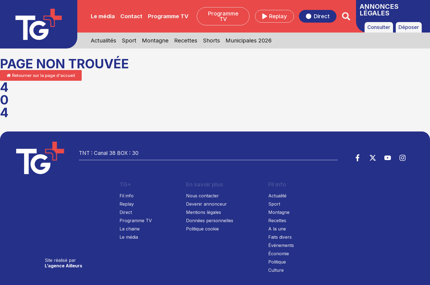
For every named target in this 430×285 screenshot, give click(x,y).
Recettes (185, 40)
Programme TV (168, 16)
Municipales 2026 (248, 40)
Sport (129, 40)
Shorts (211, 40)
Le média (103, 16)
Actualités (103, 40)
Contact (131, 16)
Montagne (155, 40)
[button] (346, 16)
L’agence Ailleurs (63, 265)
